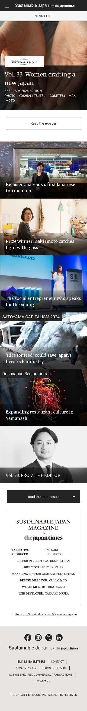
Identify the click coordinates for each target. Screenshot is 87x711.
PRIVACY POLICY (25, 668)
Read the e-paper (43, 123)
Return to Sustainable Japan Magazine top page (46, 614)
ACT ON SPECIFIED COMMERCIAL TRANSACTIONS (40, 674)
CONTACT (57, 661)
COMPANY (43, 681)
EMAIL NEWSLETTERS (31, 661)
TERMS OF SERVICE (54, 668)
